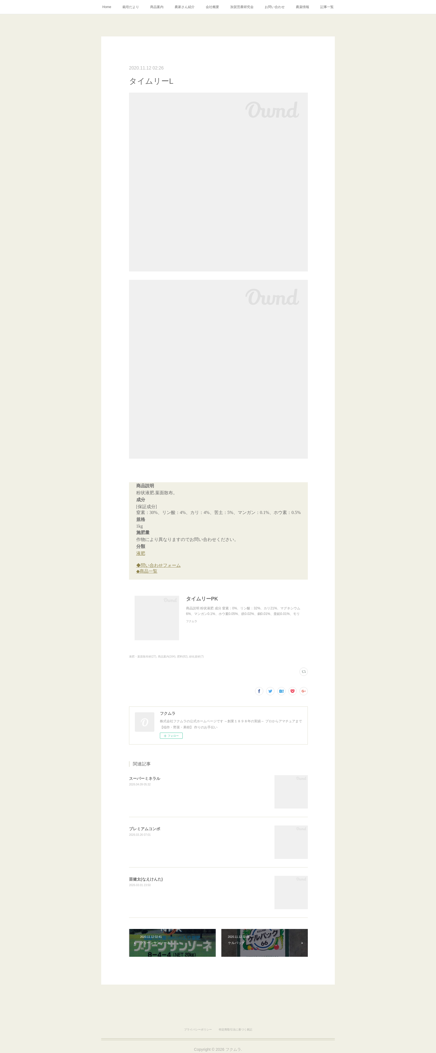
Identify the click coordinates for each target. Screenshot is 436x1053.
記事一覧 (327, 7)
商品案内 (157, 7)
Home (106, 7)
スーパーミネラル (144, 778)
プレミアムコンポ (144, 829)
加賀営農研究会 (242, 7)
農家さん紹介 (185, 7)
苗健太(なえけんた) (146, 879)
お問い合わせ (275, 7)
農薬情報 (302, 7)
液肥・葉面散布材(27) (142, 656)
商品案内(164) (166, 656)
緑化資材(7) (196, 656)
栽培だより (130, 7)
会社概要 (212, 7)
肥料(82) (182, 656)
